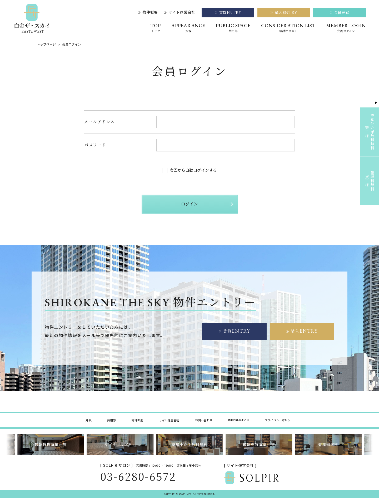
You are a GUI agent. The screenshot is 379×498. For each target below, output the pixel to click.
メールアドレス (99, 122)
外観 (88, 420)
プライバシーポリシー (279, 420)
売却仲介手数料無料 (189, 444)
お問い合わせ (203, 420)
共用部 (111, 420)
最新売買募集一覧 (259, 444)
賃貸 (236, 331)
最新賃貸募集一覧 (50, 444)
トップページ (46, 44)
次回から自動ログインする (189, 170)
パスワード (95, 145)
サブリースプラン (120, 444)
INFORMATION (238, 420)
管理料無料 (328, 444)
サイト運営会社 (179, 12)
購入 (304, 331)
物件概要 (148, 12)
